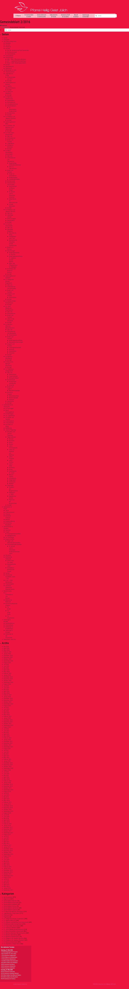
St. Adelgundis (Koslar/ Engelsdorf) (9, 281)
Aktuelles (8, 43)
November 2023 (8, 700)
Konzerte (11, 385)
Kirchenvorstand (12, 52)
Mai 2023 (6, 711)
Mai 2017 (6, 840)
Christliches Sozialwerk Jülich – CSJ (10, 576)
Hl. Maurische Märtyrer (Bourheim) (9, 363)
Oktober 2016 (7, 852)
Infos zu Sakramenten (13, 167)
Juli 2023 (6, 707)
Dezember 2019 (8, 784)
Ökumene (8, 555)
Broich (11, 442)
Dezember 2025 (8, 655)
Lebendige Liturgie (10, 216)
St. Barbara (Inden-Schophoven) (10, 302)
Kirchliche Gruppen (10, 393)
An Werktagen (9, 414)
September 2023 (8, 704)
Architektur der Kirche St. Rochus (11, 270)
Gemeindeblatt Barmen (10, 901)
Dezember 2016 (8, 849)
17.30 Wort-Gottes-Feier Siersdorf (9, 961)
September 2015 (8, 876)
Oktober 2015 (7, 874)
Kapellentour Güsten (12, 497)
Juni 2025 (6, 666)
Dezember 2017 (8, 827)
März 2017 (7, 843)
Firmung (7, 514)
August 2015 (7, 877)
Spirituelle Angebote (10, 230)
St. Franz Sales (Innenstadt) (9, 133)
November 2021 (8, 743)
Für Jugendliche (10, 415)
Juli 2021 (6, 750)
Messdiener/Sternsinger (16, 342)
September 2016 (8, 854)
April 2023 (6, 713)
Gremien (7, 48)
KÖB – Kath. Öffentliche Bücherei (16, 59)
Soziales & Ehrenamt (10, 146)
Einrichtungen (9, 57)
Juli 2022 (6, 729)
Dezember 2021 (8, 741)
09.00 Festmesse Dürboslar (8, 971)
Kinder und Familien (10, 141)
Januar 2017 (7, 847)
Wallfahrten (8, 428)
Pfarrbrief (8, 47)
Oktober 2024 (7, 680)
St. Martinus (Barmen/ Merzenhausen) (9, 326)
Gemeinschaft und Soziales (11, 183)
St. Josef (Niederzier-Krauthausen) (9, 308)
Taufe (7, 510)
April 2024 (6, 691)
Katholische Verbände (8, 558)
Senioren (11, 349)
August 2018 (7, 813)
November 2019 (8, 786)
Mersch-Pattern (11, 475)
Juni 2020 (6, 774)
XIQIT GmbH (113, 984)
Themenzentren (10, 72)
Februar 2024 (7, 695)
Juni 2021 (6, 752)
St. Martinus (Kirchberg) (8, 357)
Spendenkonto (9, 66)
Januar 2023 (7, 718)
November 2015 (8, 872)
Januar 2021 (7, 761)
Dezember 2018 (8, 806)
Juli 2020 (6, 772)
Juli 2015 (6, 879)
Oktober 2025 (7, 659)
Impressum (8, 68)
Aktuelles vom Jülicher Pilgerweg (11, 433)
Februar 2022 (7, 738)
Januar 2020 (7, 782)
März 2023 (7, 714)
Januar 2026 (7, 654)
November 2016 (8, 850)
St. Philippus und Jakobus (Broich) (10, 210)
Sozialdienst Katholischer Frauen (10, 569)
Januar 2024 (7, 697)
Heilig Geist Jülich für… (10, 639)
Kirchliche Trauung (8, 516)
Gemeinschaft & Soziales (65, 16)
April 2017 (6, 842)
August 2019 (7, 791)
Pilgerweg (6, 917)
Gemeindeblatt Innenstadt (11, 902)
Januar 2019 (7, 804)
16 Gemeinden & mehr (28, 16)
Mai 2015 (6, 883)
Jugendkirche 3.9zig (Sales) (12, 913)
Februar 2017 (7, 845)
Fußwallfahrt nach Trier (12, 237)
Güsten (11, 444)
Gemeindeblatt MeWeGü (10, 904)
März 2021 (7, 757)
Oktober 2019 (7, 788)
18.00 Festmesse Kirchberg (8, 964)
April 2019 (6, 799)
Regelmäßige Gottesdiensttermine (15, 164)
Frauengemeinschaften (14, 534)
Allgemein (6, 899)
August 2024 (7, 684)
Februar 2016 (7, 867)
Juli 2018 (6, 815)
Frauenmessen (13, 376)
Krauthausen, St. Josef (13, 472)
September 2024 (8, 682)
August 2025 (7, 663)
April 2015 (6, 885)
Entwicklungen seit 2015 (11, 78)
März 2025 (7, 671)
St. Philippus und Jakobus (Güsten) (10, 117)
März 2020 (7, 779)
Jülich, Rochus (11, 461)
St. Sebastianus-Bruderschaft (13, 109)
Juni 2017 (6, 838)
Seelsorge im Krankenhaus (9, 627)
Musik (76, 16)
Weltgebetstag (11, 535)
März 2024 (7, 693)
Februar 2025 (7, 673)
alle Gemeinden (8, 897)
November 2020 (8, 765)
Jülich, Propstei (11, 457)
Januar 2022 (7, 739)
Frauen (7, 532)
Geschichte (10, 401)
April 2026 (6, 648)
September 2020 (8, 768)
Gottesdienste (11, 102)
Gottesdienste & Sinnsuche (41, 16)
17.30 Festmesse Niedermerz (8, 959)
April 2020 (6, 777)
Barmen (11, 439)
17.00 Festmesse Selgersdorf (8, 955)
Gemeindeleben (11, 106)
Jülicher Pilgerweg (10, 430)
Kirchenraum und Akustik (12, 382)
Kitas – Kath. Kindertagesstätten (16, 63)
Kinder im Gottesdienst (12, 175)
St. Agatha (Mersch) (9, 920)
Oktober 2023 (7, 702)
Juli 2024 (6, 686)
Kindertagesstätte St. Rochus (14, 253)
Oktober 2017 (7, 831)
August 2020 (7, 770)
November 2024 (8, 679)
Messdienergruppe (14, 390)
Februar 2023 (7, 716)
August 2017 (7, 834)
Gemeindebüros (9, 623)
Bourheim (11, 441)
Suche (5, 38)
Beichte (7, 519)
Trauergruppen (9, 584)
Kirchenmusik (11, 181)
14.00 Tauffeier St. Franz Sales (8, 953)
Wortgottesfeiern (14, 378)
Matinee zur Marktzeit (8, 601)
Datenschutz (24, 984)
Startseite (6, 39)
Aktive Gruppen (11, 218)
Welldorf (11, 483)
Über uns (9, 136)
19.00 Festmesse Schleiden (8, 968)
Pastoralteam (9, 56)
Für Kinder (9, 608)
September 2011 (8, 890)
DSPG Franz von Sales (10, 561)
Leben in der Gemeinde (10, 320)
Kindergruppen (13, 177)
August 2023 (7, 705)
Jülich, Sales (11, 465)
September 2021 (8, 747)
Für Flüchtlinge (9, 537)
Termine (7, 45)
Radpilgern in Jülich (12, 493)
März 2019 (7, 800)
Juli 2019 (6, 793)
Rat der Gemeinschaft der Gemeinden (18, 50)
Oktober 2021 (7, 745)
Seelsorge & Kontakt (85, 16)
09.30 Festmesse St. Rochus (8, 978)
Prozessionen (13, 335)
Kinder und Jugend (10, 388)
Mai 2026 (6, 646)
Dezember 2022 (8, 720)
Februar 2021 (7, 759)
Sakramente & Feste (53, 16)
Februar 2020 (7, 781)
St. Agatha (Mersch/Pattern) (10, 87)
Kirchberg (11, 467)
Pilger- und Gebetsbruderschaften (13, 542)
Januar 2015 (7, 888)
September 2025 (8, 661)
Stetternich (12, 482)
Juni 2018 (6, 816)
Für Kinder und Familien (9, 418)
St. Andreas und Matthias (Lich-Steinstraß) (10, 127)
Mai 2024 (6, 689)
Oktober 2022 (7, 723)
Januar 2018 (7, 825)
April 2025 (6, 670)
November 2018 (8, 808)
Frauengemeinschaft (15, 347)
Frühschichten (9, 423)
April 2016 (6, 863)
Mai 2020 (6, 775)
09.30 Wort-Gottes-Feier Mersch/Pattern (11, 975)
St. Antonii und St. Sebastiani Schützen (12, 194)
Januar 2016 (7, 868)
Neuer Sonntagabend (9, 411)
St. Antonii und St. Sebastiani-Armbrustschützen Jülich (14, 549)
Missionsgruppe (13, 398)
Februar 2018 (7, 824)
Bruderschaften (9, 539)
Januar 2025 (7, 675)
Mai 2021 (6, 754)
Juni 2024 (6, 688)
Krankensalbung (10, 521)
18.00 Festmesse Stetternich (8, 966)
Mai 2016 (6, 861)
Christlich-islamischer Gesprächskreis (9, 587)
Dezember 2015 (8, 870)
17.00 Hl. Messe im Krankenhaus (9, 957)
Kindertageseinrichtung (15, 340)
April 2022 (6, 734)
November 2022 (8, 722)
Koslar (11, 469)
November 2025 (8, 657)
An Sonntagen (9, 408)
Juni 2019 (6, 795)
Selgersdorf (12, 480)
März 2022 (7, 736)
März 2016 (7, 865)
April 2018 (6, 820)
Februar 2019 (7, 802)
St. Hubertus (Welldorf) (9, 92)
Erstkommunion (9, 512)
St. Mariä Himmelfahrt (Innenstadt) (8, 152)
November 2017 (8, 829)
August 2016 (7, 856)
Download (4, 25)
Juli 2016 (6, 858)
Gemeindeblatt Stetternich (11, 908)
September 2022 (8, 725)
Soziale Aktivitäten (12, 205)
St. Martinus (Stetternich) (9, 98)
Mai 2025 (6, 668)
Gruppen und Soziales (11, 294)
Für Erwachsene (10, 617)
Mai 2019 (6, 797)
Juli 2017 (6, 836)
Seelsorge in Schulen (9, 631)
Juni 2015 (6, 881)
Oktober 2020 (7, 766)
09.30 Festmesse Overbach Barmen (10, 973)
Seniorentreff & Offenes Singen (13, 188)
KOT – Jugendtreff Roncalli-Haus (16, 61)
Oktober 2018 (7, 809)
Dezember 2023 (8, 698)
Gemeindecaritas (14, 396)
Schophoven (12, 478)
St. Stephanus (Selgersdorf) (9, 370)
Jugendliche (10, 143)
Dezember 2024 (8, 677)
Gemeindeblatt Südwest (10, 910)
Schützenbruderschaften (14, 544)
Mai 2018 (6, 818)
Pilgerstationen (11, 437)
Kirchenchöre (11, 113)
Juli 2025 (6, 664)
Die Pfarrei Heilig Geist (10, 41)
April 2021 (6, 756)
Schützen (11, 353)
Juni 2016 (6, 859)
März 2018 (7, 822)
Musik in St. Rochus (10, 248)
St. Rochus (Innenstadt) (8, 225)
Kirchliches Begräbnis (8, 524)
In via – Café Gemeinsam (9, 581)
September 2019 (8, 790)
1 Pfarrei (18, 16)
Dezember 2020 (8, 763)
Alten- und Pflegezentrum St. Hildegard (13, 265)
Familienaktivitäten (14, 179)
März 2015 (7, 886)
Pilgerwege (10, 485)
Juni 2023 (6, 709)
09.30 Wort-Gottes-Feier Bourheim (9, 977)
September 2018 (8, 811)
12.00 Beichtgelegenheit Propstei (9, 952)
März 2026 (7, 650)
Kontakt (7, 65)
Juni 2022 (6, 731)
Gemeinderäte (11, 54)
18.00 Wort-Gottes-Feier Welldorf (9, 962)
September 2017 (8, 833)
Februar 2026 (7, 652)
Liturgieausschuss (12, 104)
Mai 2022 (6, 732)
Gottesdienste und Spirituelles (11, 287)
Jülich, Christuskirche (13, 447)
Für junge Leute (8, 612)
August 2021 (7, 748)
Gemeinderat (11, 100)
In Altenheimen (9, 421)
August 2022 (7, 727)
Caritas (7, 573)
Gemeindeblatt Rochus (10, 906)
